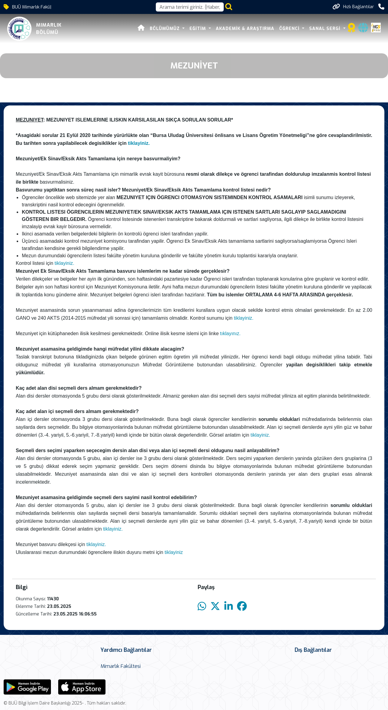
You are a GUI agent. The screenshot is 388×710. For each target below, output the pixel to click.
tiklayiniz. (139, 143)
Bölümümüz (165, 29)
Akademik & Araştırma (245, 29)
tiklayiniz (174, 552)
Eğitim (198, 29)
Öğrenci (290, 29)
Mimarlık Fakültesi (121, 666)
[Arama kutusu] (190, 7)
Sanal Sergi (325, 29)
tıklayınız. (230, 333)
